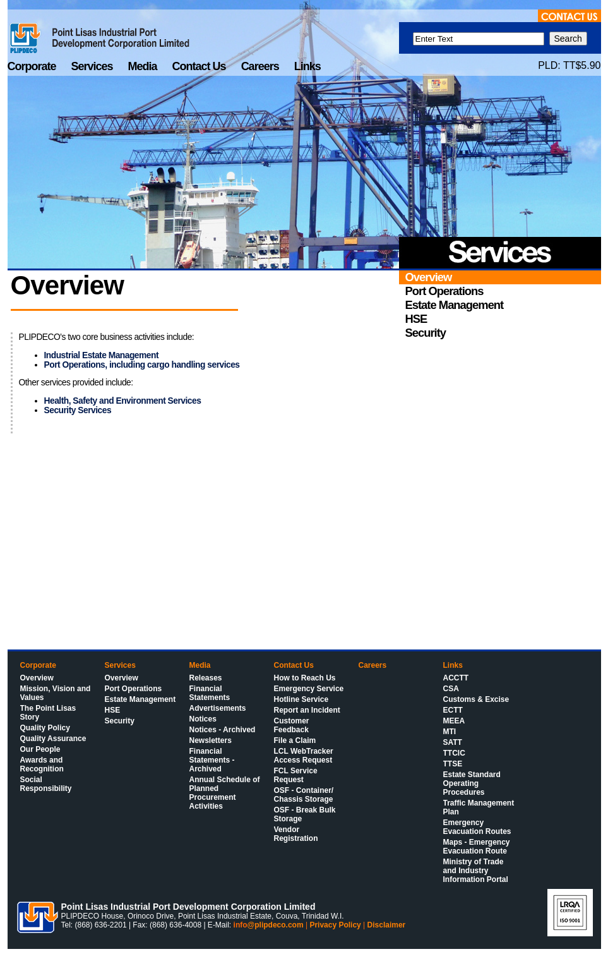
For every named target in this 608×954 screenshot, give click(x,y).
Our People (40, 749)
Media (144, 66)
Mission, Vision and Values (55, 693)
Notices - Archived (222, 729)
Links (307, 66)
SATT (452, 742)
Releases (205, 677)
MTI (449, 731)
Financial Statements (209, 693)
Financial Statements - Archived (212, 760)
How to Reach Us (305, 677)
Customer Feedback (291, 725)
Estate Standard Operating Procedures (472, 783)
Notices (203, 719)
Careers (261, 66)
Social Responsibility (46, 784)
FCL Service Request (296, 775)
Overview (37, 677)
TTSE (453, 763)
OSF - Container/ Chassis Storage (304, 795)
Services (93, 66)
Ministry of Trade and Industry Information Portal (475, 870)
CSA (451, 688)
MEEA (454, 720)
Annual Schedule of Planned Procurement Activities (224, 793)
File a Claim (295, 740)
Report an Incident (307, 710)
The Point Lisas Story (48, 713)
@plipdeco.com (275, 925)
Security (119, 720)
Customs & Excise (476, 699)
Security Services (78, 410)
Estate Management (140, 699)
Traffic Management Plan (479, 807)
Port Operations (133, 688)
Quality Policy (45, 727)
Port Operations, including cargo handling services (142, 365)
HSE (113, 710)
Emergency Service (309, 688)
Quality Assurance (53, 738)
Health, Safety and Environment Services (122, 401)
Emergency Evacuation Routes (477, 827)
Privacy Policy (335, 925)
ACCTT (456, 677)
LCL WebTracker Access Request (303, 755)
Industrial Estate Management (101, 355)
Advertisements (217, 708)
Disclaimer (386, 925)
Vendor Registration (296, 834)
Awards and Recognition (42, 764)
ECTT (453, 710)
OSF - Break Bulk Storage (305, 814)
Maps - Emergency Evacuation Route (476, 846)
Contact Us (200, 66)
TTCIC (454, 753)
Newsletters (210, 740)
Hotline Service (301, 699)
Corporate (33, 66)
